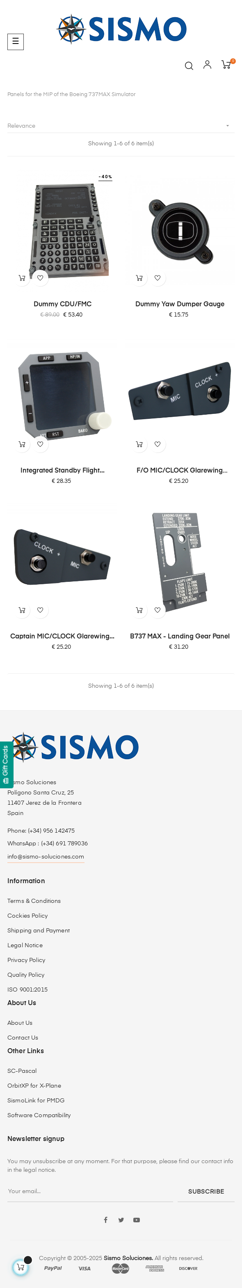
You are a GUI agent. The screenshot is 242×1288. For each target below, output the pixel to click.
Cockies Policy (27, 916)
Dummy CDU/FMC (62, 304)
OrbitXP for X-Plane (34, 1086)
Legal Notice (25, 945)
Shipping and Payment (38, 931)
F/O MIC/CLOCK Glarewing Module (180, 471)
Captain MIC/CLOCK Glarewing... (62, 637)
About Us (19, 1023)
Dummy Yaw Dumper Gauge (179, 304)
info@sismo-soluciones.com (45, 857)
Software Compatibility (39, 1115)
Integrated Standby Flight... (63, 471)
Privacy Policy (26, 960)
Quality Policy (25, 975)
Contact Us (22, 1038)
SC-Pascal (22, 1071)
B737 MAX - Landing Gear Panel (180, 637)
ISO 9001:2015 (27, 990)
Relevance (121, 126)
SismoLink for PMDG (36, 1101)
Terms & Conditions (34, 901)
